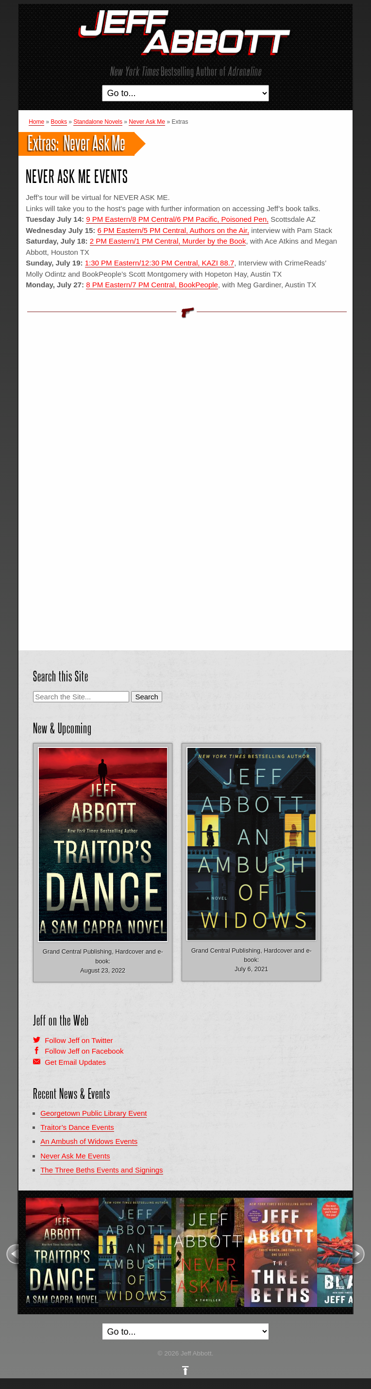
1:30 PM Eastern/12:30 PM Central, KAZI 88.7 (160, 263)
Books (59, 121)
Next (359, 1254)
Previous (11, 1254)
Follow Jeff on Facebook (84, 1051)
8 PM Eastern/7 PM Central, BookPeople (152, 285)
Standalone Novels (97, 121)
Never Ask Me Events (77, 176)
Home (36, 121)
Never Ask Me (147, 121)
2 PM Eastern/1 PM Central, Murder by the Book (168, 241)
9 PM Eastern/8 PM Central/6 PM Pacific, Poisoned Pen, (177, 219)
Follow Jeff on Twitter (79, 1040)
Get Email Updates (75, 1062)
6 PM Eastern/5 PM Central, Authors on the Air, (174, 230)
